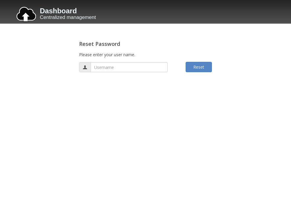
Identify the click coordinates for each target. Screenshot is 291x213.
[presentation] (124, 91)
